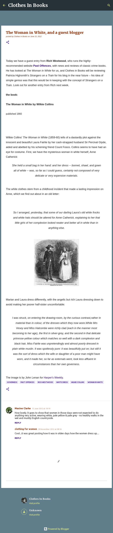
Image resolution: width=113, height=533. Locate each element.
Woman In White (95, 382)
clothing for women (26, 429)
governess (12, 382)
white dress (62, 382)
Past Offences (27, 382)
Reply (18, 423)
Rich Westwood (45, 382)
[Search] (109, 5)
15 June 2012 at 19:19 (41, 408)
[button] (7, 42)
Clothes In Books (28, 5)
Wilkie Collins (77, 382)
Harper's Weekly (53, 377)
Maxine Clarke (23, 408)
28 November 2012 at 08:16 (50, 429)
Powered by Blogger (56, 529)
